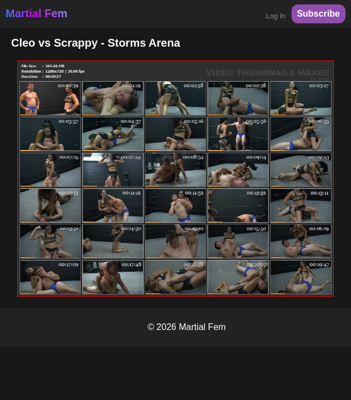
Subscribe (318, 13)
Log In (276, 16)
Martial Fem (36, 13)
